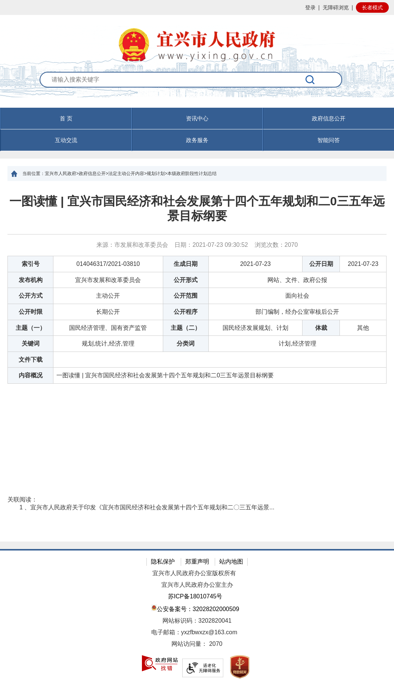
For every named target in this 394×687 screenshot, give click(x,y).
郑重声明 (197, 561)
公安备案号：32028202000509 (195, 608)
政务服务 (197, 140)
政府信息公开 (328, 118)
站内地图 (231, 561)
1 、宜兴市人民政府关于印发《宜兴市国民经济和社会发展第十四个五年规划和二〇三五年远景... (146, 507)
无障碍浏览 (336, 7)
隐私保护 (163, 561)
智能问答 (328, 140)
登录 (310, 7)
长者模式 (372, 7)
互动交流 (66, 140)
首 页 (66, 118)
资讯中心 (197, 118)
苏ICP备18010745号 (195, 596)
